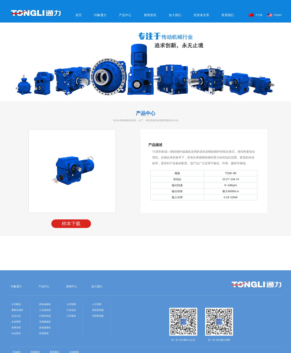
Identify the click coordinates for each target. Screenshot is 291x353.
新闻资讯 (150, 15)
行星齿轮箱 (45, 342)
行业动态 (71, 336)
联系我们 (228, 15)
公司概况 (16, 330)
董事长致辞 (17, 336)
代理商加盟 (98, 342)
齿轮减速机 (45, 330)
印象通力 (100, 15)
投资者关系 (201, 15)
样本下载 (71, 223)
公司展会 (71, 342)
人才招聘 (96, 330)
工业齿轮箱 (45, 336)
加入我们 (175, 15)
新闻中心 (71, 312)
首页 (78, 15)
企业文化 (16, 342)
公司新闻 (71, 330)
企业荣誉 (16, 348)
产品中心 (125, 15)
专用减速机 (45, 348)
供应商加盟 (98, 336)
